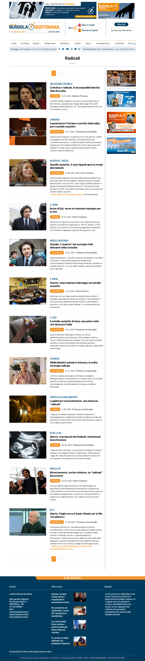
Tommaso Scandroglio (86, 131)
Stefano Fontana (80, 95)
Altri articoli (72, 578)
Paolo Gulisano (79, 216)
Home (13, 43)
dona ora (121, 24)
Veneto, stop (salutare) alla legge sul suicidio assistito (75, 284)
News (88, 24)
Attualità (55, 409)
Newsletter (121, 30)
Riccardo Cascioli (84, 172)
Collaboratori (50, 43)
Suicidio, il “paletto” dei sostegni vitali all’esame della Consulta (71, 246)
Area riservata (102, 43)
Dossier (78, 43)
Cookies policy (27, 651)
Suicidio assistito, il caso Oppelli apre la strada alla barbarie (76, 166)
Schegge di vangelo (20, 49)
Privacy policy (14, 651)
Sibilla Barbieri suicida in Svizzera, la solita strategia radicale (73, 364)
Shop (88, 43)
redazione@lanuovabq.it (19, 611)
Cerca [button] (132, 43)
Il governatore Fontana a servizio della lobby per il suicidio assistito (75, 125)
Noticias (90, 30)
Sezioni (36, 43)
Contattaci (119, 43)
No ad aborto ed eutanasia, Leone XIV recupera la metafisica (60, 611)
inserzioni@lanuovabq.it (18, 617)
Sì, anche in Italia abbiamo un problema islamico (60, 641)
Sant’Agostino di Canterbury (98, 49)
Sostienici (64, 43)
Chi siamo (25, 43)
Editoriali (55, 96)
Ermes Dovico (82, 291)
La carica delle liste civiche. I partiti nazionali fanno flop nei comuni (59, 627)
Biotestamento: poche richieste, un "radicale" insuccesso (76, 474)
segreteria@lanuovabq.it (19, 614)
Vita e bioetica (57, 131)
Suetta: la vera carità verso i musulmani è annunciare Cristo (60, 598)
